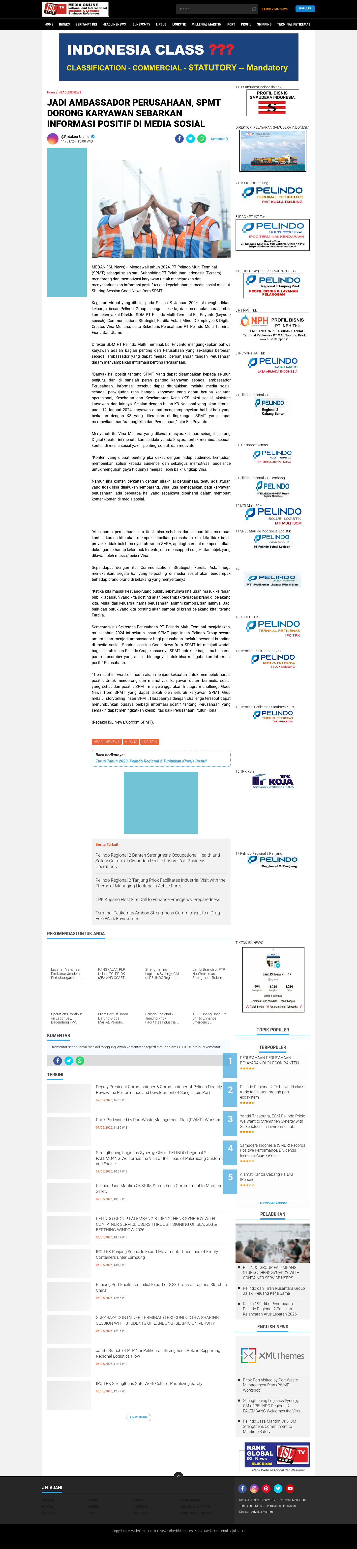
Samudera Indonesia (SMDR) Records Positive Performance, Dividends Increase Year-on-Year (279, 1138)
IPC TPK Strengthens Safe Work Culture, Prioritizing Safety (151, 1390)
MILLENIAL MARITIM (207, 24)
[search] (217, 9)
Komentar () (219, 139)
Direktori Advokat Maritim (258, 1499)
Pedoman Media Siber (256, 1486)
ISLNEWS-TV (141, 24)
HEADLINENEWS (114, 24)
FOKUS (139, 1480)
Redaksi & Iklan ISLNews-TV (260, 1480)
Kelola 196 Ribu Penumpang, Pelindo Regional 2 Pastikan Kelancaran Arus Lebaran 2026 (270, 1288)
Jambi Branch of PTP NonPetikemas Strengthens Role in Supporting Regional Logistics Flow (152, 1361)
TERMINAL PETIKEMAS (293, 24)
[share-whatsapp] (201, 138)
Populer (305, 9)
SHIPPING (264, 24)
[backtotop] (178, 1456)
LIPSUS (161, 24)
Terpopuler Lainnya (272, 1182)
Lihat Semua (139, 1418)
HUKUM (132, 742)
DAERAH (48, 1480)
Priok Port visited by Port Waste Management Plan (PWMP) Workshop (159, 1126)
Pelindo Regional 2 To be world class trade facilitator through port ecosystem (276, 1088)
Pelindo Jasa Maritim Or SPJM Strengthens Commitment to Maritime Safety (156, 1192)
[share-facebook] (179, 138)
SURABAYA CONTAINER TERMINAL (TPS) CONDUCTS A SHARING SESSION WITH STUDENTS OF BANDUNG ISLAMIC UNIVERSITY (154, 1328)
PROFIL (246, 24)
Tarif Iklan (283, 1486)
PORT (231, 24)
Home (49, 24)
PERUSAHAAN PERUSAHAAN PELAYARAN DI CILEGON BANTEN (278, 1063)
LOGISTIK (179, 24)
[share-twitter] (190, 138)
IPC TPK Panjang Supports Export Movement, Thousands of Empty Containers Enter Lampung (163, 1258)
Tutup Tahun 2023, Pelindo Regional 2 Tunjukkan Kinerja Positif (151, 762)
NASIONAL (49, 1492)
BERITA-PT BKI (86, 24)
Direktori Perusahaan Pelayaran (263, 1492)
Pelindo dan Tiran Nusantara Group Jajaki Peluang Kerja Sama (274, 1270)
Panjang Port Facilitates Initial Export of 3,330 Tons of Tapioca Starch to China (159, 1291)
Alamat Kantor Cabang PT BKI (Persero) (279, 1161)
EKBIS (92, 1480)
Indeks (64, 24)
